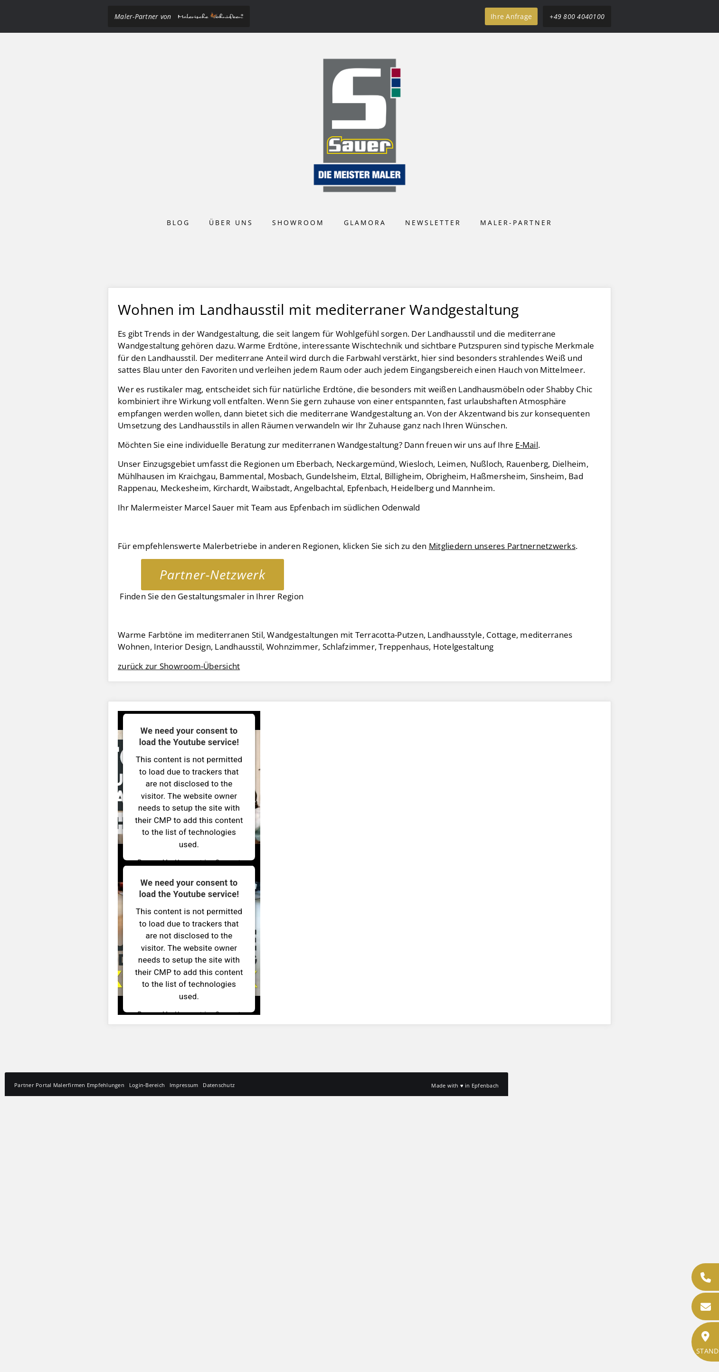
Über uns (231, 222)
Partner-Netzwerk (212, 850)
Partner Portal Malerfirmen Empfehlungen (69, 1360)
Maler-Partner (516, 222)
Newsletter (433, 222)
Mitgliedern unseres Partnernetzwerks (502, 821)
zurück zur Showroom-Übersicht (179, 942)
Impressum (184, 1360)
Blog (178, 222)
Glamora (365, 222)
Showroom (298, 222)
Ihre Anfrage (511, 16)
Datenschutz (219, 1360)
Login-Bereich (147, 1360)
